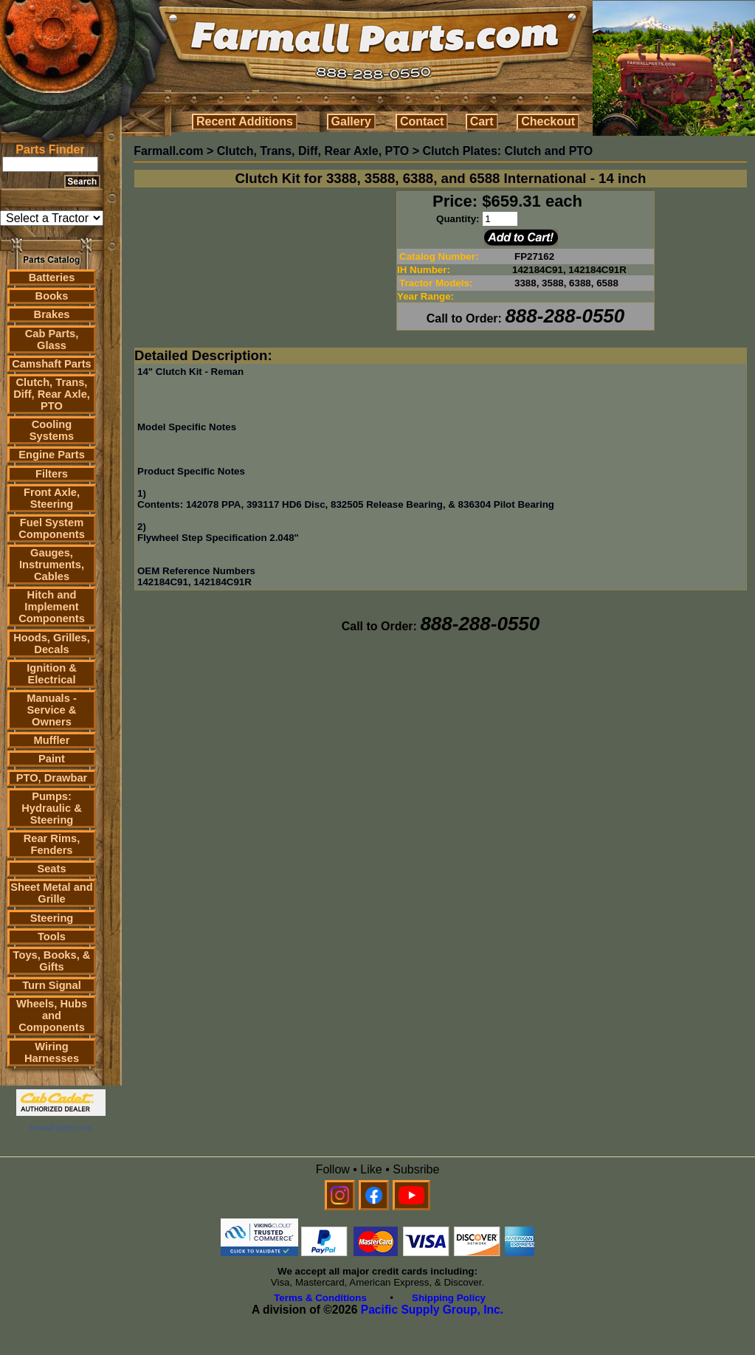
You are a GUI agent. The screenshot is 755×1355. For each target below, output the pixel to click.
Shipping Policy (449, 1297)
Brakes (52, 314)
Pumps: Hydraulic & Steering (51, 808)
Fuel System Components (51, 528)
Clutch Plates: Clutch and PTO (507, 151)
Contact (422, 121)
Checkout (548, 121)
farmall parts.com (61, 1127)
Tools (52, 936)
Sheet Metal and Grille (51, 893)
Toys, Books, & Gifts (52, 961)
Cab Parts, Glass (52, 339)
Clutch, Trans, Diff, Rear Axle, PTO (51, 394)
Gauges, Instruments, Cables (51, 564)
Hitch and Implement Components (51, 606)
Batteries (52, 277)
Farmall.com (168, 151)
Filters (51, 474)
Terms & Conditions (320, 1297)
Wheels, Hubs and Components (51, 1015)
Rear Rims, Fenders (52, 844)
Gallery (351, 121)
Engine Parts (51, 455)
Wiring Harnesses (51, 1052)
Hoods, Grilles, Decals (51, 643)
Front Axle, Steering (52, 498)
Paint (51, 759)
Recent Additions (244, 121)
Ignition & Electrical (52, 674)
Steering (52, 918)
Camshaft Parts (52, 364)
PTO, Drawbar (52, 778)
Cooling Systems (52, 430)
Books (52, 296)
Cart (482, 121)
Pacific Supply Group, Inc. (432, 1309)
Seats (51, 869)
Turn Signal (51, 985)
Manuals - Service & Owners (52, 710)
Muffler (52, 740)
